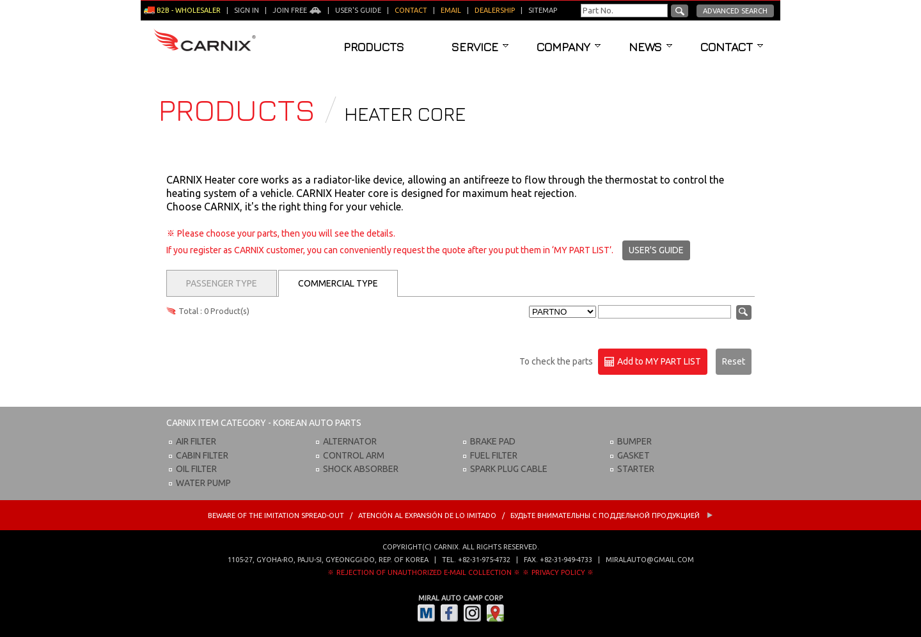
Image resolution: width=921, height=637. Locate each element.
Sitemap (542, 10)
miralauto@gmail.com (650, 559)
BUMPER (634, 441)
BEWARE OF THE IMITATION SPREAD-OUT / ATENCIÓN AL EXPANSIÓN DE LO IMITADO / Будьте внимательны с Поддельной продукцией (460, 515)
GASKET (633, 455)
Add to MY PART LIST (652, 362)
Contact (731, 47)
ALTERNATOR (350, 441)
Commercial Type (338, 283)
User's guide (358, 10)
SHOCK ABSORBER (360, 469)
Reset (733, 361)
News (650, 47)
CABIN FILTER (202, 455)
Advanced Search (735, 11)
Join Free (297, 10)
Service (480, 47)
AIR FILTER (196, 441)
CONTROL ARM (353, 455)
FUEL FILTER (493, 455)
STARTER (635, 469)
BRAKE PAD (493, 441)
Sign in (246, 10)
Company (569, 47)
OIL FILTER (196, 469)
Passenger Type (221, 283)
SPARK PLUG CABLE (508, 469)
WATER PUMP (203, 483)
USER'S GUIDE (656, 250)
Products (373, 47)
